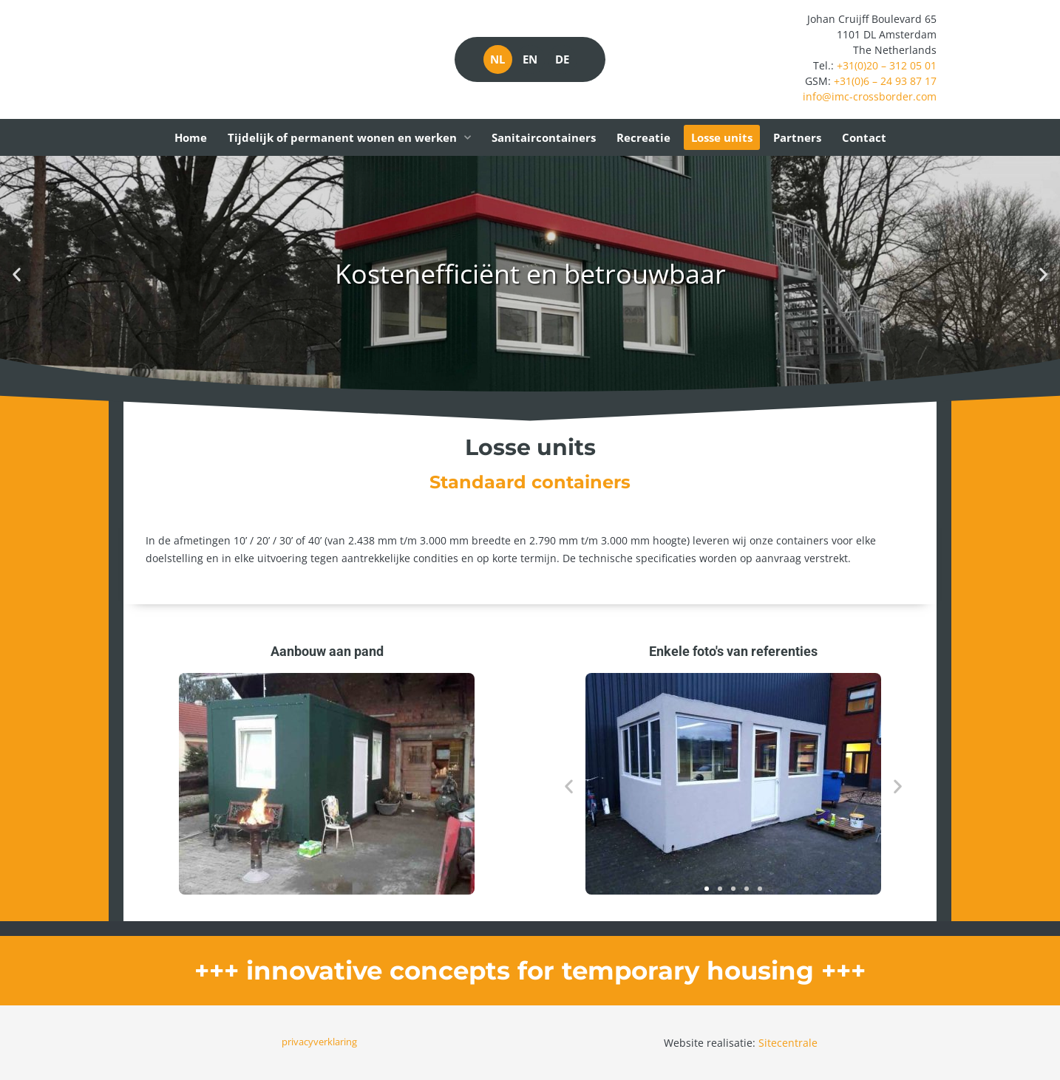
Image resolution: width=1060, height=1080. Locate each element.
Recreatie (643, 137)
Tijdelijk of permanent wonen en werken (349, 137)
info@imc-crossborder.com (870, 96)
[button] (16, 274)
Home (190, 137)
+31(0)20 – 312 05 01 (887, 65)
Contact (864, 137)
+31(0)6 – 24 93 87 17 (885, 81)
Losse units (721, 137)
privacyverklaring (319, 1041)
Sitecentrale (788, 1043)
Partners (797, 137)
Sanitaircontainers (544, 137)
